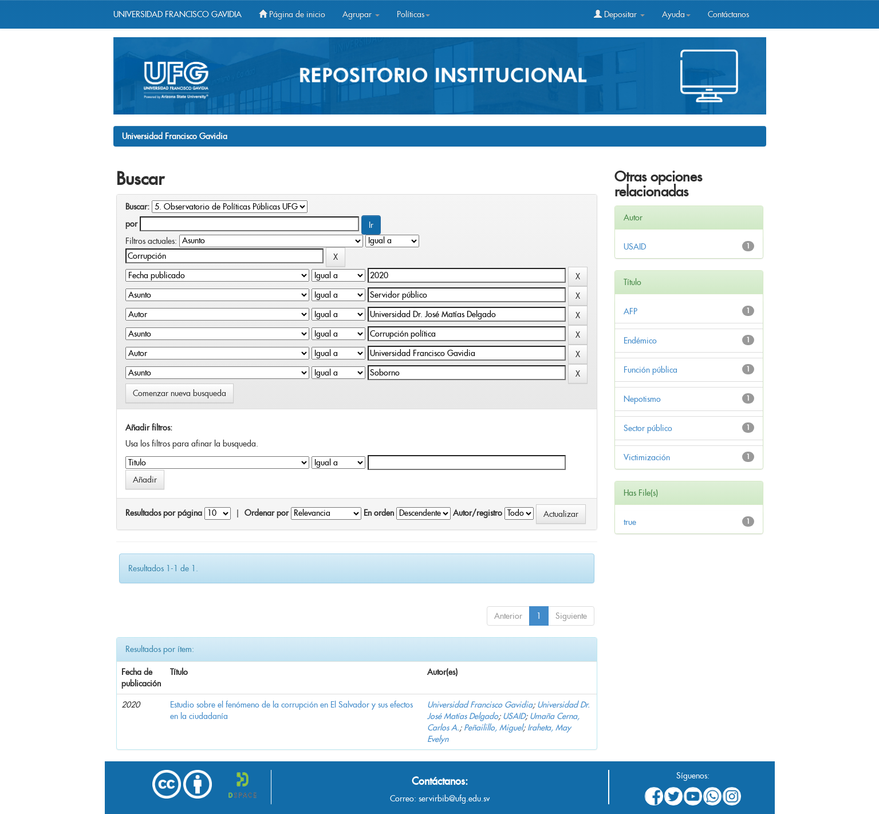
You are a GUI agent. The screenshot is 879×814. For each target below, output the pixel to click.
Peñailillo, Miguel (493, 727)
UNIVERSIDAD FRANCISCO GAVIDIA (177, 14)
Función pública (650, 370)
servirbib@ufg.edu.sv (454, 798)
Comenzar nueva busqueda (179, 393)
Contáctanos (728, 14)
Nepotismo (642, 399)
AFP (630, 311)
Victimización (647, 457)
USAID (514, 716)
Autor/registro (477, 513)
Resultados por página (163, 513)
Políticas (413, 14)
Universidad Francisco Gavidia (174, 136)
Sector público (648, 428)
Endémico (640, 340)
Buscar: (137, 206)
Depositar (619, 14)
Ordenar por (267, 513)
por (131, 224)
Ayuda (676, 14)
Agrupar (361, 14)
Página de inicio (292, 14)
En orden (379, 513)
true (630, 522)
